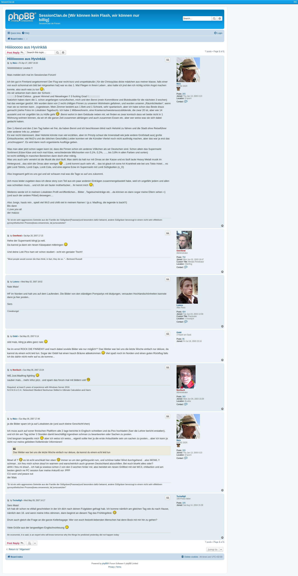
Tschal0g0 (181, 496)
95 (183, 339)
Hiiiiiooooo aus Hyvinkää (26, 47)
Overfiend (181, 251)
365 (184, 397)
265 (184, 94)
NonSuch (181, 390)
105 (184, 503)
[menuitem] (25, 33)
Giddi (179, 332)
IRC (295, 2)
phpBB (105, 563)
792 (184, 257)
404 (184, 312)
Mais (179, 84)
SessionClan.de (7, 2)
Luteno (180, 305)
